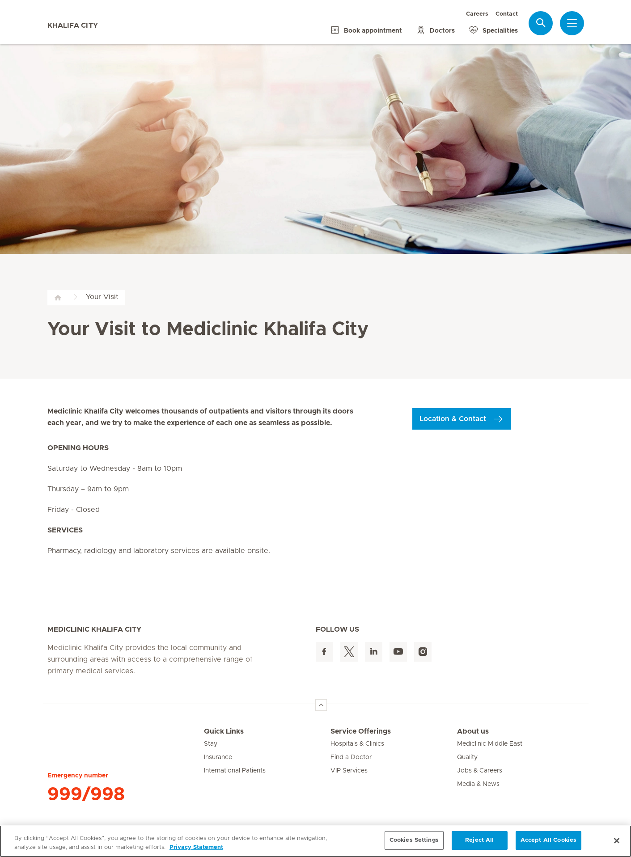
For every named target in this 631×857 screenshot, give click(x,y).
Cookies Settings (414, 840)
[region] (315, 841)
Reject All (479, 840)
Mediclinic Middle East (489, 744)
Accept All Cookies (548, 840)
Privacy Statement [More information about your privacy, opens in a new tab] (196, 847)
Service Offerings (360, 731)
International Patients (235, 771)
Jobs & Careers (479, 771)
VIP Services (349, 771)
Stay (210, 744)
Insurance (218, 757)
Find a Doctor (351, 757)
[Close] (617, 840)
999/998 (86, 794)
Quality (467, 757)
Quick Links (224, 731)
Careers (477, 14)
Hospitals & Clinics (357, 744)
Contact (506, 14)
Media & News (478, 784)
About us (473, 731)
